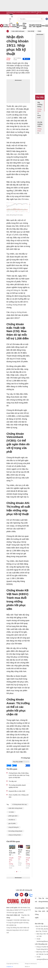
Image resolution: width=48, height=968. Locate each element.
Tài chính (10, 25)
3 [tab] (18, 871)
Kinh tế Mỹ (31, 31)
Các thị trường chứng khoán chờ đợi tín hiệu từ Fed (39, 124)
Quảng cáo (9, 12)
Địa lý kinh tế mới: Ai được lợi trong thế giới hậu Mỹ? (22, 852)
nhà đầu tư (11, 819)
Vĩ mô (4, 25)
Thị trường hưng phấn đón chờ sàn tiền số (39, 105)
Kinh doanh (14, 25)
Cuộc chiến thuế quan (18, 31)
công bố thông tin (13, 290)
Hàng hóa (31, 25)
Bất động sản (18, 25)
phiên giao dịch (13, 816)
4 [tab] (20, 871)
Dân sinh (34, 25)
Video (43, 26)
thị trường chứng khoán (15, 831)
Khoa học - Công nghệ (24, 26)
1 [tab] (14, 871)
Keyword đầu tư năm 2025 (17, 791)
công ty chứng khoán (18, 312)
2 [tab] (16, 871)
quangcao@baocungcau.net (23, 12)
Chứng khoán (8, 58)
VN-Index (25, 199)
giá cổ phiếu (14, 235)
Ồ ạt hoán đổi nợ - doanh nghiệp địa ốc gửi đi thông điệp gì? (14, 853)
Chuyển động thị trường (13, 861)
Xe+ (21, 26)
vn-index (11, 812)
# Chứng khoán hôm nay (19, 804)
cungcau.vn (9, 966)
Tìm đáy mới (12, 781)
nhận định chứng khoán (15, 808)
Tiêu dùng (7, 25)
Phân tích (21, 858)
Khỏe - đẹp (37, 25)
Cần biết (40, 25)
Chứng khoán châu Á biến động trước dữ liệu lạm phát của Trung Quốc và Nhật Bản (19, 775)
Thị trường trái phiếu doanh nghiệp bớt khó (17, 786)
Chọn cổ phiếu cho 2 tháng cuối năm (18, 796)
